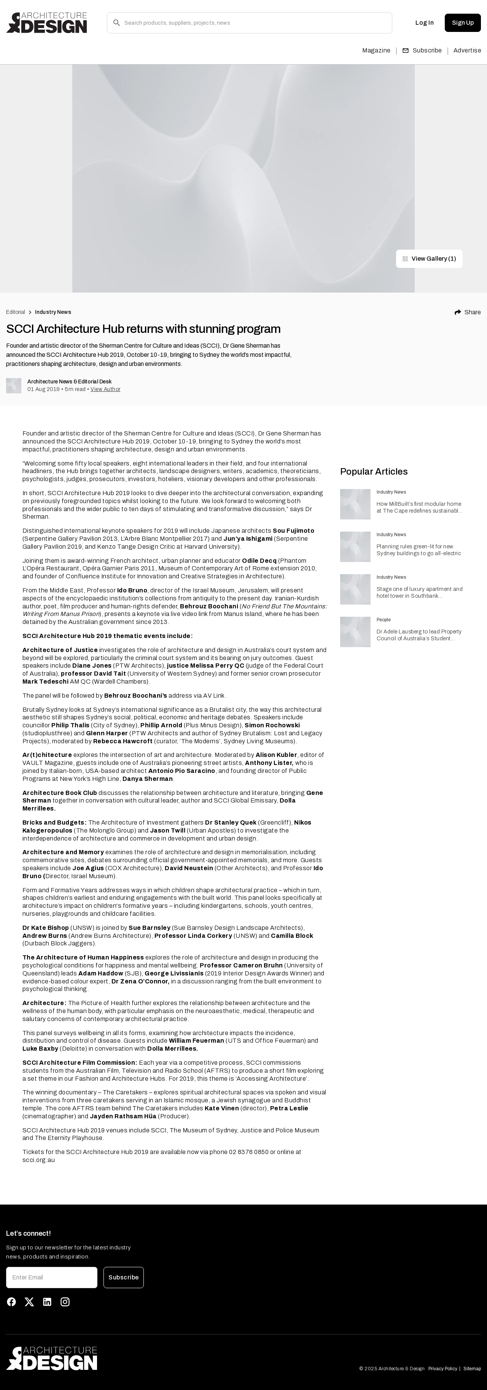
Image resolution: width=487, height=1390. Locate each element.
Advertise (467, 50)
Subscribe (422, 50)
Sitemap (472, 1368)
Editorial (15, 312)
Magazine (376, 50)
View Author (106, 389)
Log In (425, 23)
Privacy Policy (442, 1368)
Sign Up (463, 23)
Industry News (53, 312)
